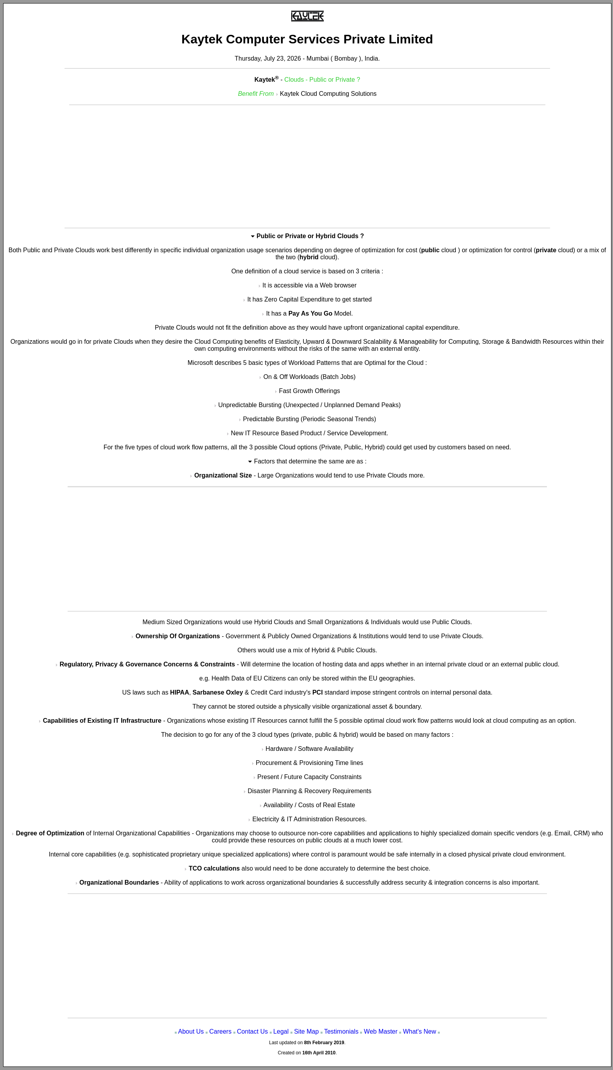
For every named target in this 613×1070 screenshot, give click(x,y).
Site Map (306, 1031)
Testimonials (341, 1031)
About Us (191, 1031)
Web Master (381, 1031)
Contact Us (252, 1031)
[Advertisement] (307, 166)
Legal (281, 1031)
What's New (419, 1031)
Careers (220, 1031)
